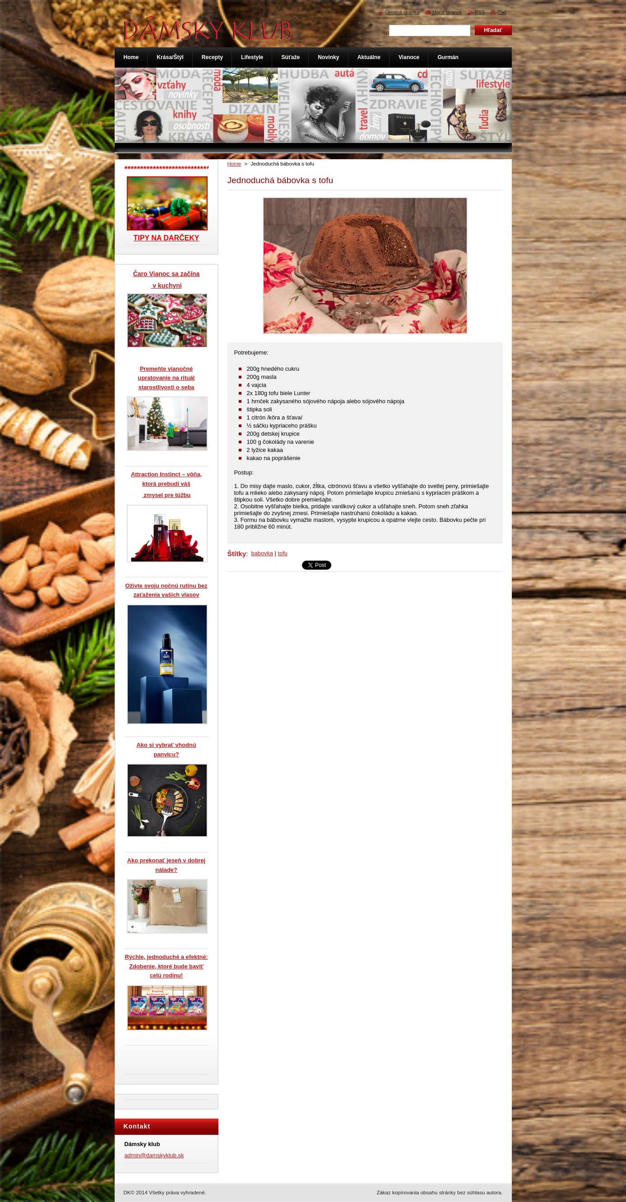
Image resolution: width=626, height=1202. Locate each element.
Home (234, 163)
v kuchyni (166, 285)
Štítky (236, 553)
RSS (480, 12)
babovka (262, 553)
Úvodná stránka (402, 12)
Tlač (502, 12)
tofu (282, 553)
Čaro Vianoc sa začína (166, 273)
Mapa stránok (447, 12)
